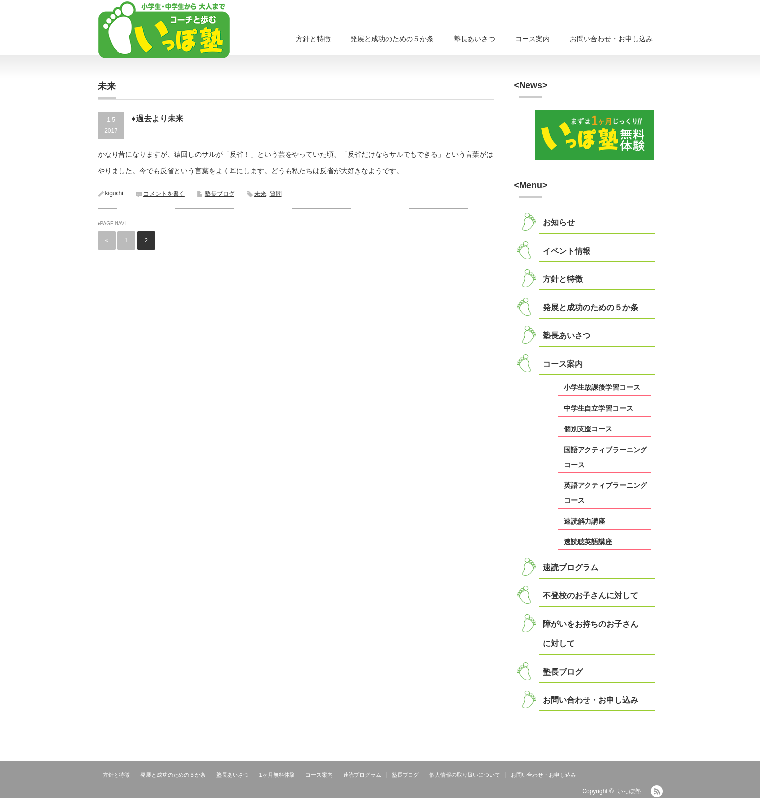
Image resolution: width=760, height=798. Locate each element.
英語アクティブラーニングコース (605, 492)
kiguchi (114, 193)
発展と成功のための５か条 (392, 39)
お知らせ (559, 222)
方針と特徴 (313, 39)
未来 (260, 193)
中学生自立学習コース (598, 408)
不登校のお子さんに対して (590, 595)
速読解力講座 (584, 521)
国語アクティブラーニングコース (605, 457)
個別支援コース (588, 429)
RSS (657, 791)
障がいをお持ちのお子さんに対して (590, 634)
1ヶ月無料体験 (277, 775)
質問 (276, 193)
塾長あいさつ (474, 39)
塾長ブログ (219, 193)
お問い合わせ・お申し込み (611, 39)
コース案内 (532, 39)
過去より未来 (159, 118)
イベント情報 (566, 251)
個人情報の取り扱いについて (464, 775)
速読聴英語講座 (588, 542)
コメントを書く (164, 193)
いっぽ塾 (629, 791)
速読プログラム (570, 567)
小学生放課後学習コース (602, 387)
